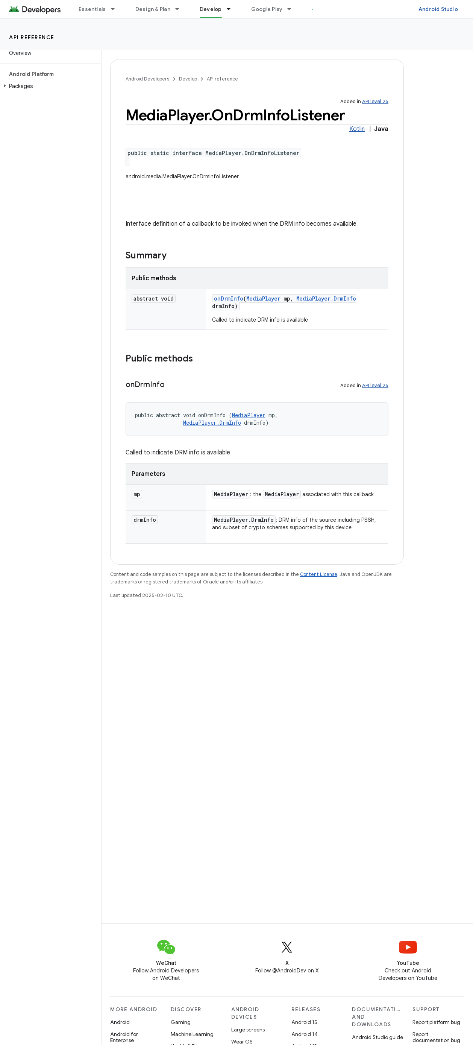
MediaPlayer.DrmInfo (326, 298)
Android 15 (304, 1022)
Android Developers (147, 79)
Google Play (267, 9)
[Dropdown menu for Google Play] (292, 9)
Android (120, 1022)
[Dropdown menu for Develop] (232, 9)
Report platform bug (436, 1022)
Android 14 (304, 1034)
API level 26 (375, 101)
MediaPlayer (263, 298)
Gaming (181, 1022)
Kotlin (357, 129)
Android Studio (438, 9)
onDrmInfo (228, 298)
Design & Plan (152, 9)
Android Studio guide (377, 1037)
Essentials (92, 9)
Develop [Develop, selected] (211, 9)
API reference (32, 37)
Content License (318, 574)
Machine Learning (192, 1034)
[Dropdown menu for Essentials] (116, 9)
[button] (49, 86)
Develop (188, 79)
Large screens (248, 1029)
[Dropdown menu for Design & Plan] (180, 9)
